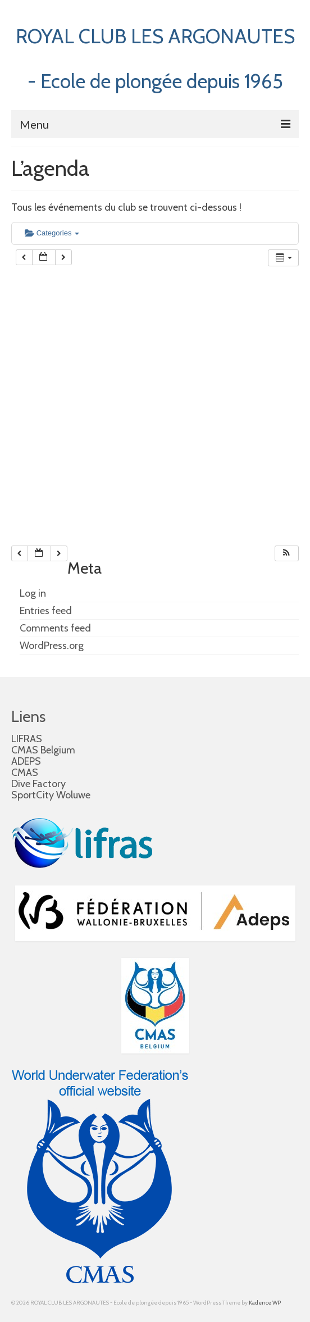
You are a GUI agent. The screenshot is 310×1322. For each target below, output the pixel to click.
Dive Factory (38, 784)
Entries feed (46, 611)
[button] (286, 553)
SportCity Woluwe (50, 795)
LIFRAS (26, 739)
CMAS (24, 772)
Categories (52, 233)
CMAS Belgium (43, 750)
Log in (33, 593)
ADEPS (26, 761)
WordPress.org (52, 645)
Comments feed (55, 628)
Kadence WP (265, 1302)
